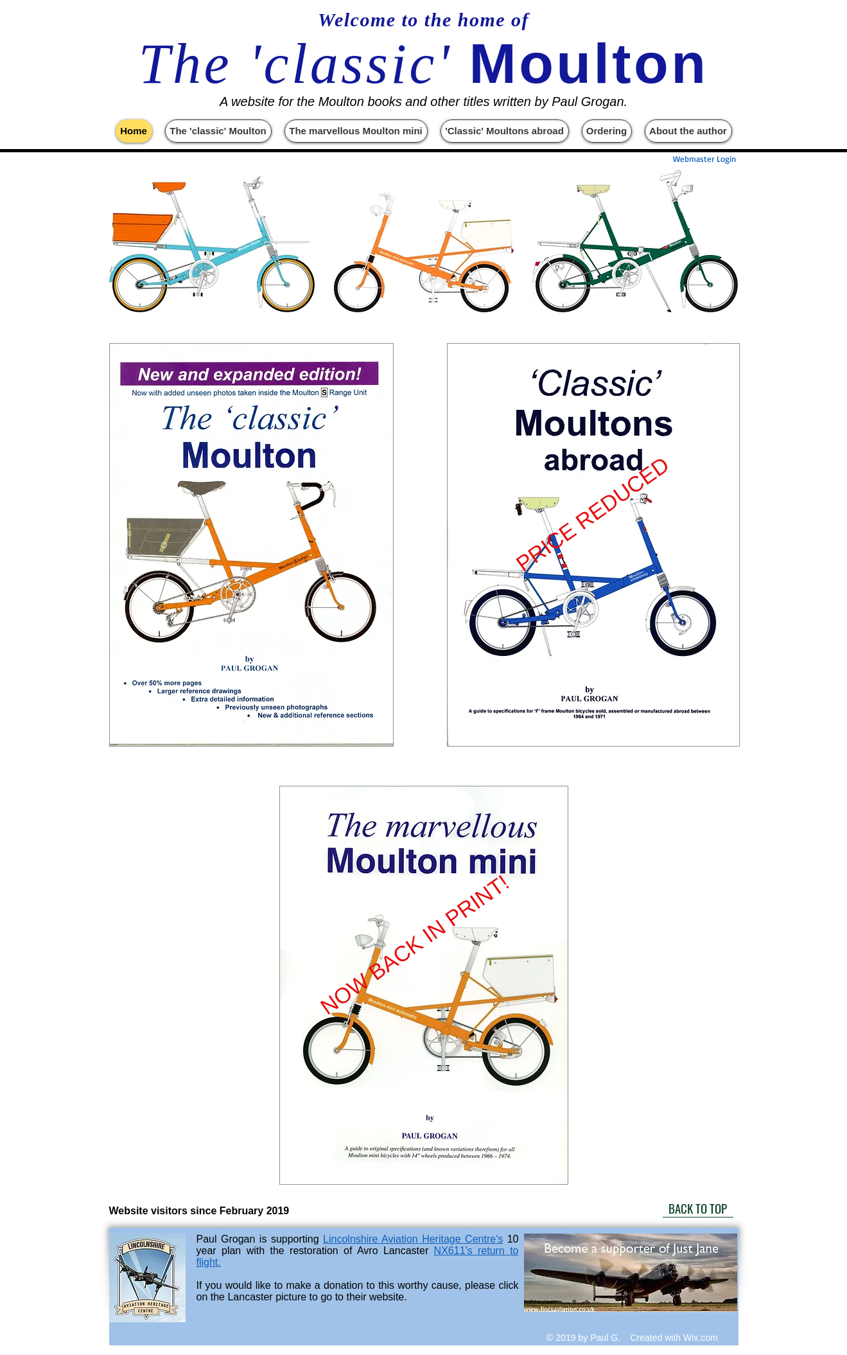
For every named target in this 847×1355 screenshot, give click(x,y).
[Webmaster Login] (704, 158)
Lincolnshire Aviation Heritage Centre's (413, 1239)
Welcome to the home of (423, 19)
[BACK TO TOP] (698, 1208)
